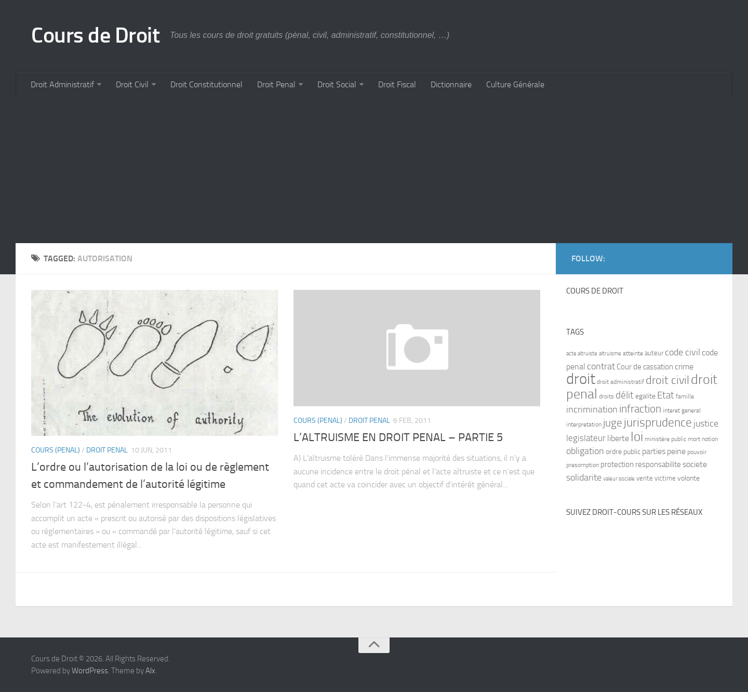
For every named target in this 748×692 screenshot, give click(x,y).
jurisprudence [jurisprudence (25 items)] (658, 423)
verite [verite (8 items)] (644, 478)
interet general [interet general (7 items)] (682, 410)
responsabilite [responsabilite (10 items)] (658, 464)
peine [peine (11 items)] (676, 451)
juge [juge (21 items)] (612, 422)
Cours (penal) (55, 450)
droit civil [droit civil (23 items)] (667, 380)
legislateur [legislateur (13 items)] (586, 438)
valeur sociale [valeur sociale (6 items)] (619, 478)
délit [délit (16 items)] (625, 395)
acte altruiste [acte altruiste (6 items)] (581, 353)
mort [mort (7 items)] (694, 439)
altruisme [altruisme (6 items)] (610, 353)
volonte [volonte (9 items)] (688, 478)
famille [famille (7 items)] (685, 396)
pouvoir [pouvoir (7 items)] (696, 452)
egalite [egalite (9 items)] (645, 396)
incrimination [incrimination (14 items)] (592, 409)
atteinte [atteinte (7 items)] (633, 353)
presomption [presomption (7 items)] (582, 465)
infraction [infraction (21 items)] (640, 408)
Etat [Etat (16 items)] (665, 395)
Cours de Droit (95, 35)
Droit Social (336, 84)
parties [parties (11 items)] (653, 451)
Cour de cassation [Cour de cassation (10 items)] (645, 366)
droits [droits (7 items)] (606, 396)
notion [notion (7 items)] (710, 439)
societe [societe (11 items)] (695, 464)
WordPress (90, 670)
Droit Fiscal (397, 84)
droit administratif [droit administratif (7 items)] (620, 381)
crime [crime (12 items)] (684, 366)
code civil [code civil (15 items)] (682, 352)
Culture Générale (515, 84)
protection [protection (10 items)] (617, 464)
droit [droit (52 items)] (580, 379)
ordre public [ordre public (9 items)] (623, 451)
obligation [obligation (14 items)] (585, 451)
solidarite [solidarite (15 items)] (584, 477)
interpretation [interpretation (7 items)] (584, 424)
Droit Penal (276, 84)
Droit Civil (132, 84)
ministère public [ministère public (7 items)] (665, 439)
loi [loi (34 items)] (637, 437)
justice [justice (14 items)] (705, 423)
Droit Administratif (62, 84)
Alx (150, 670)
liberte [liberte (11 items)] (618, 438)
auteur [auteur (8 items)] (654, 353)
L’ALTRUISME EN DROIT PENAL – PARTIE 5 (398, 437)
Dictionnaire (451, 84)
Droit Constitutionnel (206, 84)
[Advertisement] (327, 170)
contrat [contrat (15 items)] (601, 366)
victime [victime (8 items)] (665, 478)
